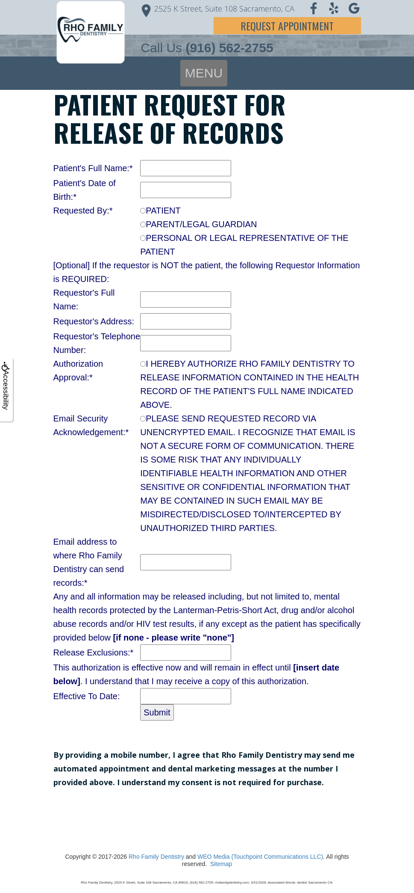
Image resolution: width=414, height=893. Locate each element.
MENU (204, 73)
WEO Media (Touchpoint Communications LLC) (260, 856)
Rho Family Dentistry (156, 856)
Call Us (207, 48)
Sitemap (221, 863)
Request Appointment (287, 25)
